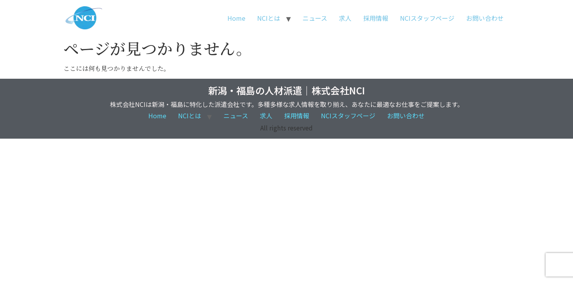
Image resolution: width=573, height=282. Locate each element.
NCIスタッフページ (427, 18)
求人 (345, 18)
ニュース (315, 18)
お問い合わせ (485, 18)
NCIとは (268, 18)
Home (236, 18)
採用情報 (375, 18)
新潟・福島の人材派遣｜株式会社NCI (286, 90)
